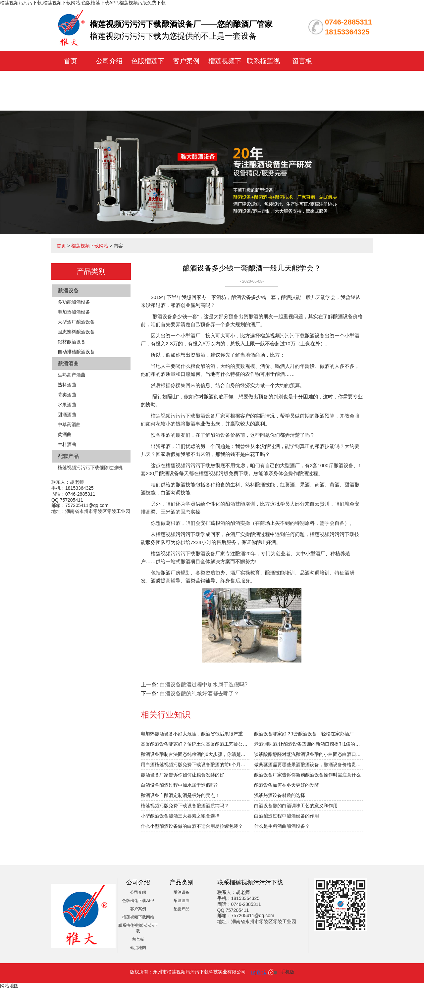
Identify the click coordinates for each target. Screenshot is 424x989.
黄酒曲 (65, 434)
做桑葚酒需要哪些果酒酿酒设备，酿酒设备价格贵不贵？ (308, 764)
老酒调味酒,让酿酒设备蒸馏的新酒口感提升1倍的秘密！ (308, 744)
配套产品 (68, 456)
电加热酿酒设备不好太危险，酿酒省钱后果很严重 (192, 733)
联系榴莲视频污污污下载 (263, 80)
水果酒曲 (67, 404)
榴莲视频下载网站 (89, 245)
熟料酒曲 (67, 384)
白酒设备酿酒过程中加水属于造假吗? (203, 684)
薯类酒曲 (67, 394)
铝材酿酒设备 (71, 341)
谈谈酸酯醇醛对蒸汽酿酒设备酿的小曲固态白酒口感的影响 (308, 754)
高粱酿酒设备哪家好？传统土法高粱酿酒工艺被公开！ (195, 744)
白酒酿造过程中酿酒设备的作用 (286, 815)
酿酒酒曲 (68, 363)
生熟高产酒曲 (71, 374)
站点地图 (138, 947)
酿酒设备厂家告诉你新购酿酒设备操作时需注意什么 (307, 774)
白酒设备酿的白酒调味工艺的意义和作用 (296, 805)
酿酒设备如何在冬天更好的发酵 (286, 785)
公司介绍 (109, 61)
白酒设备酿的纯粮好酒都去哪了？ (199, 693)
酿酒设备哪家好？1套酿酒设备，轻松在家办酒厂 (304, 733)
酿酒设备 (68, 290)
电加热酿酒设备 (74, 312)
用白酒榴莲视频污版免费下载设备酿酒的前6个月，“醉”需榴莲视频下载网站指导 (195, 764)
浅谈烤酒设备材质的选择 (279, 795)
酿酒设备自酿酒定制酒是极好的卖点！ (180, 795)
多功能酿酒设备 (74, 302)
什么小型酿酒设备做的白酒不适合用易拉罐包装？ (192, 826)
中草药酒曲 (69, 424)
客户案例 (186, 61)
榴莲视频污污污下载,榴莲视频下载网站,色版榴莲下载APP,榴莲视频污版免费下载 (83, 2)
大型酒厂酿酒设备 (76, 321)
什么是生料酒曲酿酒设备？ (282, 826)
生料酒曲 (67, 444)
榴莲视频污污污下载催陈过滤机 (90, 467)
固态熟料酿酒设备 (76, 331)
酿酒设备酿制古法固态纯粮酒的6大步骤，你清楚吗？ (195, 754)
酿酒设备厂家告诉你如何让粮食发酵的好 (182, 774)
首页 (70, 61)
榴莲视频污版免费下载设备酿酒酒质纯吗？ (185, 805)
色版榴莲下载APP (138, 900)
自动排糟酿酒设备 (76, 351)
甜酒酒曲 (67, 414)
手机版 (287, 971)
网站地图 (9, 985)
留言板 (302, 61)
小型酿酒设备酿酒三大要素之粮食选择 (180, 815)
